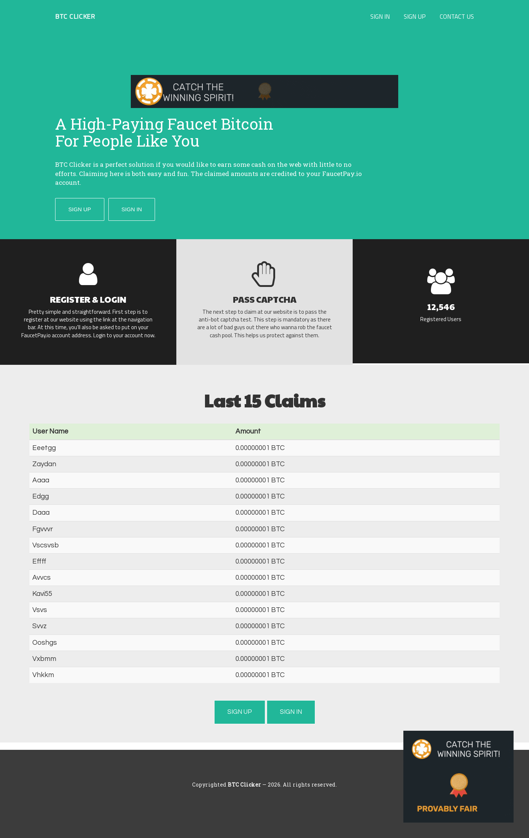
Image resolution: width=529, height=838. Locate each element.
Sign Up (415, 16)
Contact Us (457, 16)
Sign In (380, 16)
